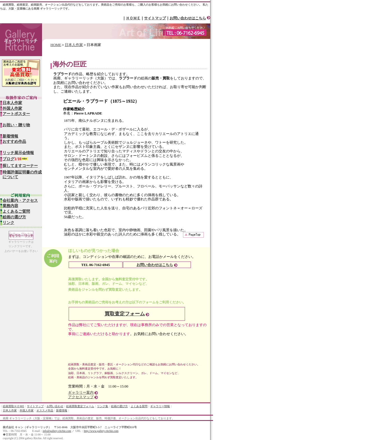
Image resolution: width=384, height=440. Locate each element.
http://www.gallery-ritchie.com (101, 430)
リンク (8, 223)
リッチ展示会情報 (18, 153)
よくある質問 (139, 406)
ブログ (8, 159)
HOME (55, 45)
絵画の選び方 (14, 217)
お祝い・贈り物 (16, 125)
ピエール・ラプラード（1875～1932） (101, 101)
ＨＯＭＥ (133, 18)
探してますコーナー (20, 166)
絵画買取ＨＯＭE (13, 406)
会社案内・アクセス (20, 200)
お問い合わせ (55, 406)
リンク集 (102, 406)
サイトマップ (155, 18)
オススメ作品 (44, 410)
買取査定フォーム (125, 314)
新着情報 (10, 136)
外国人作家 (12, 108)
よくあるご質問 (16, 211)
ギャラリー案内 (81, 392)
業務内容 (10, 206)
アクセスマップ (81, 397)
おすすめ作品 (14, 141)
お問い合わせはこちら (188, 18)
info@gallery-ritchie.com (57, 430)
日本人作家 (74, 45)
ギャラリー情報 (160, 406)
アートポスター (16, 114)
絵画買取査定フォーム (80, 406)
